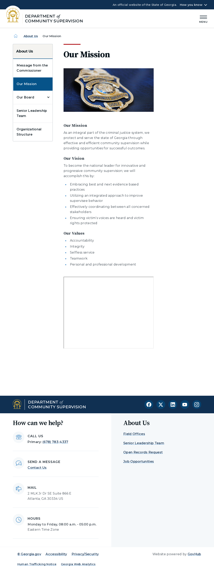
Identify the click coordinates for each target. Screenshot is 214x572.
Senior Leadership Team (32, 113)
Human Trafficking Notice (37, 564)
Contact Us (37, 468)
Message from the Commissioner (32, 67)
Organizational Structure (29, 131)
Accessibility (56, 554)
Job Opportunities (138, 461)
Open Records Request (143, 452)
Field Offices (134, 434)
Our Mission (27, 84)
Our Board (25, 97)
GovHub (194, 554)
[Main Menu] (203, 18)
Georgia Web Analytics (78, 564)
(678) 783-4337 (55, 442)
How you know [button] (191, 4)
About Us (31, 36)
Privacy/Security (85, 554)
